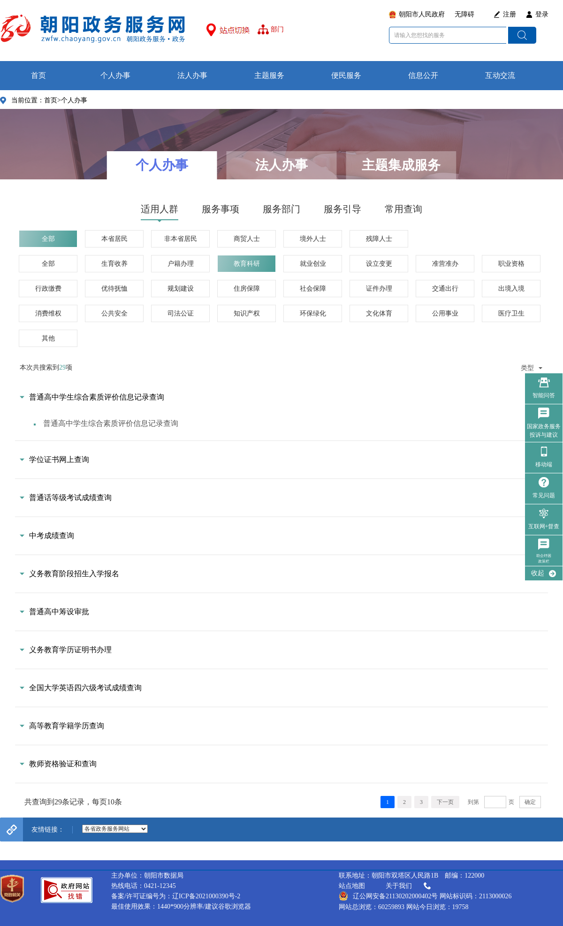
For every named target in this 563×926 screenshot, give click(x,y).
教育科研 (247, 263)
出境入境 (511, 288)
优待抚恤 (114, 288)
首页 (38, 75)
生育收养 (114, 263)
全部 (48, 238)
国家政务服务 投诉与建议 (544, 430)
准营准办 (445, 263)
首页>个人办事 (65, 100)
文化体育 (379, 313)
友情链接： (47, 829)
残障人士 (379, 238)
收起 (537, 573)
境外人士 (313, 238)
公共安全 (114, 313)
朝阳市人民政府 (422, 14)
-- (115, 829)
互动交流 (500, 75)
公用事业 (445, 313)
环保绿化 (313, 313)
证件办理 (379, 288)
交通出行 (445, 288)
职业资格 (511, 263)
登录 (541, 14)
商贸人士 (247, 238)
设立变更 (379, 263)
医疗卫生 (511, 313)
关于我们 (409, 886)
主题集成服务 (401, 165)
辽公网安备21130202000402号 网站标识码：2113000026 (425, 896)
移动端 (543, 464)
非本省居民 (180, 238)
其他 (48, 338)
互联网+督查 (544, 526)
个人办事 (115, 75)
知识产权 (247, 313)
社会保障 (313, 288)
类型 (531, 367)
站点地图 (352, 885)
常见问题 (544, 495)
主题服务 (269, 75)
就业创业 (313, 263)
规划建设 (180, 288)
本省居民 (114, 238)
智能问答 (544, 395)
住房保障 (247, 288)
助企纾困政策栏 (543, 558)
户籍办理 (180, 263)
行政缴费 (48, 288)
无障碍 (464, 14)
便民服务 (346, 75)
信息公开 (423, 75)
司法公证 (180, 313)
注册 (509, 14)
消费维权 (48, 313)
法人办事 (192, 75)
